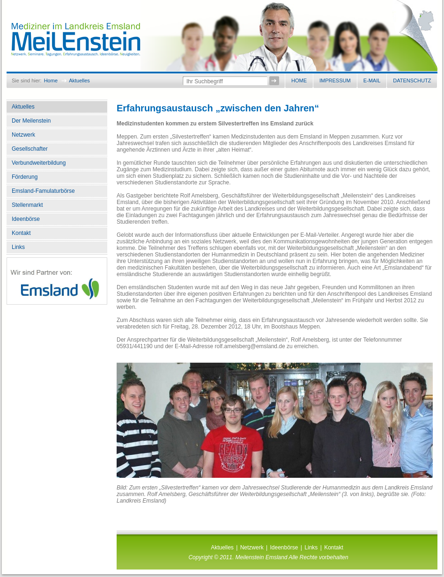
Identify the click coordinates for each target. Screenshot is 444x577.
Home (51, 80)
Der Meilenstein (31, 120)
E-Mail (372, 80)
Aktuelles (79, 80)
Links (18, 247)
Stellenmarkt (27, 205)
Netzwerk (23, 134)
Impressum (335, 80)
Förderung (24, 177)
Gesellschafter (30, 149)
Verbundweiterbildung (39, 163)
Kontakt (21, 233)
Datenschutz (412, 80)
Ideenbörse (26, 219)
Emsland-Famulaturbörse (43, 191)
